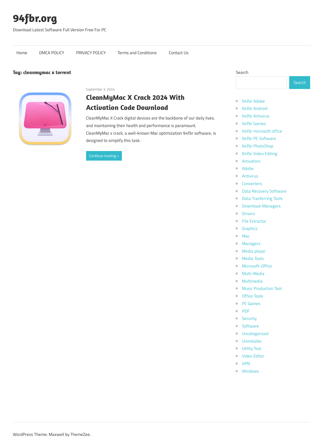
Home (21, 52)
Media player (254, 251)
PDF (246, 311)
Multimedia (252, 281)
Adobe (248, 168)
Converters (252, 183)
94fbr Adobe (253, 101)
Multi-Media (253, 273)
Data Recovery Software (264, 191)
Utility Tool (251, 348)
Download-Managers (261, 206)
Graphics (250, 228)
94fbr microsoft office (262, 131)
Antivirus (250, 176)
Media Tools (253, 258)
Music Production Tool (262, 288)
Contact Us (179, 52)
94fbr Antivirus (256, 116)
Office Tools (252, 296)
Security (249, 318)
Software (250, 326)
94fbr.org (35, 18)
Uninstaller (252, 341)
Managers (251, 243)
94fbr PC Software (259, 138)
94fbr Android (254, 108)
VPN (246, 363)
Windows (250, 371)
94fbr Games (254, 123)
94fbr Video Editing (259, 153)
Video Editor (253, 356)
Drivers (248, 213)
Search (242, 72)
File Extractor (254, 221)
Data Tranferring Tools (262, 198)
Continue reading (102, 156)
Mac (246, 236)
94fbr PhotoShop (257, 146)
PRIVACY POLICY (91, 52)
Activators (251, 161)
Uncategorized (255, 333)
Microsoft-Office (257, 266)
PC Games (251, 303)
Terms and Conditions (137, 52)
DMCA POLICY (51, 52)
